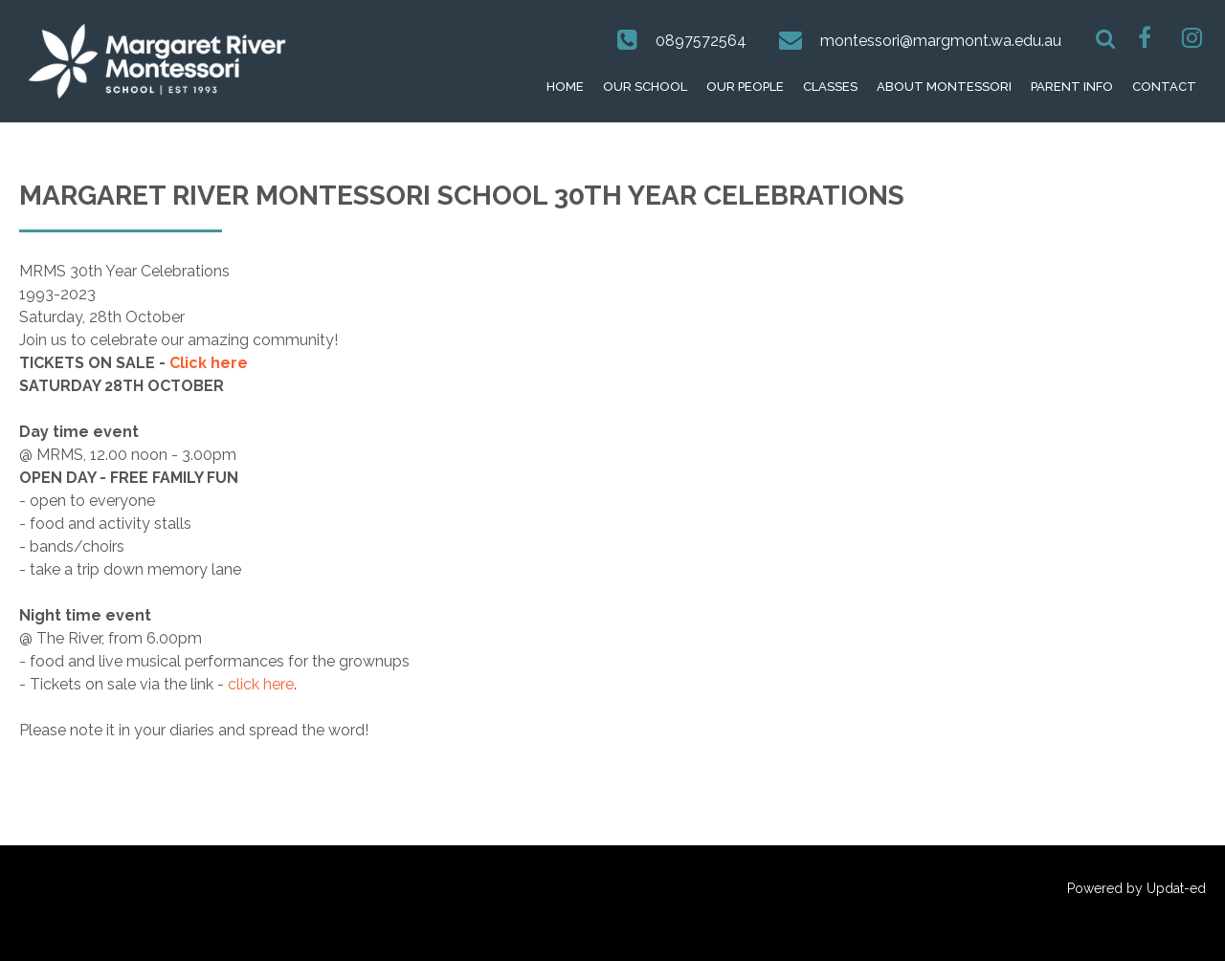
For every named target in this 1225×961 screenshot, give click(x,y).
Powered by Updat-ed (1136, 888)
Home (565, 86)
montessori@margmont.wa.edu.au (940, 41)
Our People (745, 86)
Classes (830, 86)
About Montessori (944, 86)
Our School (645, 86)
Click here (208, 363)
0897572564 (701, 41)
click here (261, 684)
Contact (1164, 86)
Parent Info (1072, 86)
